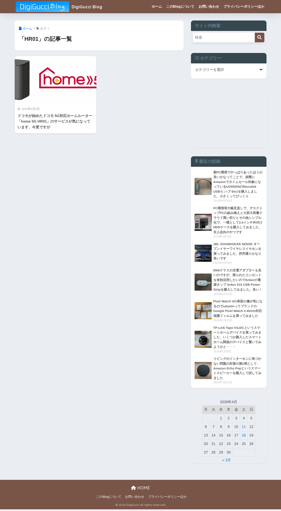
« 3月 (226, 462)
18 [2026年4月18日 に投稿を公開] (244, 437)
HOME (140, 489)
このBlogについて (180, 6)
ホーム (157, 6)
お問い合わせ (209, 6)
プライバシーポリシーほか (243, 6)
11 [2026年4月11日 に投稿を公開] (244, 428)
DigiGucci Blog (62, 6)
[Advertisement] (228, 117)
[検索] (259, 37)
